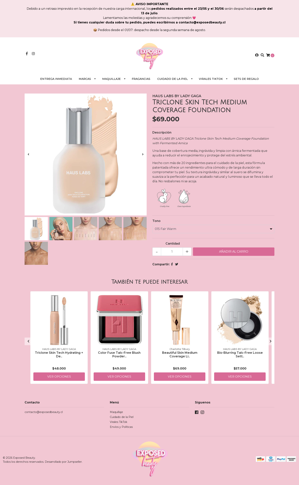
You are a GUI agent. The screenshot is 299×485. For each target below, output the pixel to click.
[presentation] (28, 156)
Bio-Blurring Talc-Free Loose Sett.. (240, 355)
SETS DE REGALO (246, 80)
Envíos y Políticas (121, 428)
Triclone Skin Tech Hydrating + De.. (59, 355)
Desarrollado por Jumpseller (63, 463)
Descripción (161, 134)
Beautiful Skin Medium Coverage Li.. (179, 355)
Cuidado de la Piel (172, 80)
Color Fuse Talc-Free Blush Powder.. (119, 355)
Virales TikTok (211, 80)
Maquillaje (111, 80)
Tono (156, 222)
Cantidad (173, 245)
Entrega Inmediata (56, 80)
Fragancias (141, 80)
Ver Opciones (59, 378)
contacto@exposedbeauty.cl (44, 413)
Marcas (85, 80)
